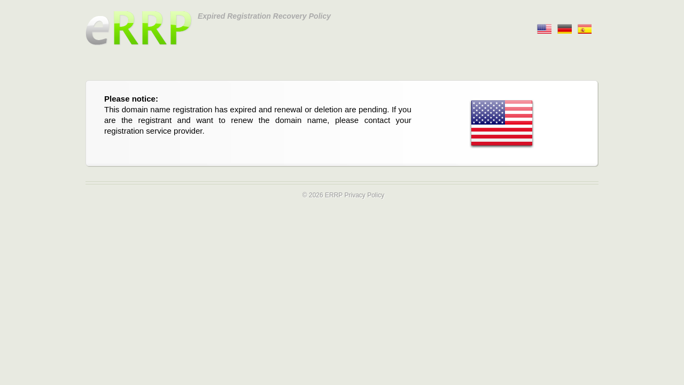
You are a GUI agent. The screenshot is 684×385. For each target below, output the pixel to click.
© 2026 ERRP (322, 195)
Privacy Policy (364, 195)
